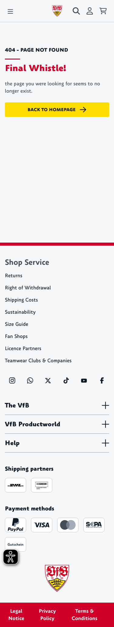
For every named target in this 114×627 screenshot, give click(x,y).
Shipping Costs (21, 300)
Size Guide (16, 324)
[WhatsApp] (30, 380)
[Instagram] (12, 380)
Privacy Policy (47, 615)
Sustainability (20, 312)
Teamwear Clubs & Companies (38, 361)
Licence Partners (23, 349)
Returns (13, 276)
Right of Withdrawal (28, 288)
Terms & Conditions (84, 615)
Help (57, 443)
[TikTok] (66, 380)
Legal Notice (16, 615)
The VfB (57, 405)
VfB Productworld (57, 424)
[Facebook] (102, 380)
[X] (48, 380)
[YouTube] (84, 380)
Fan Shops (16, 336)
